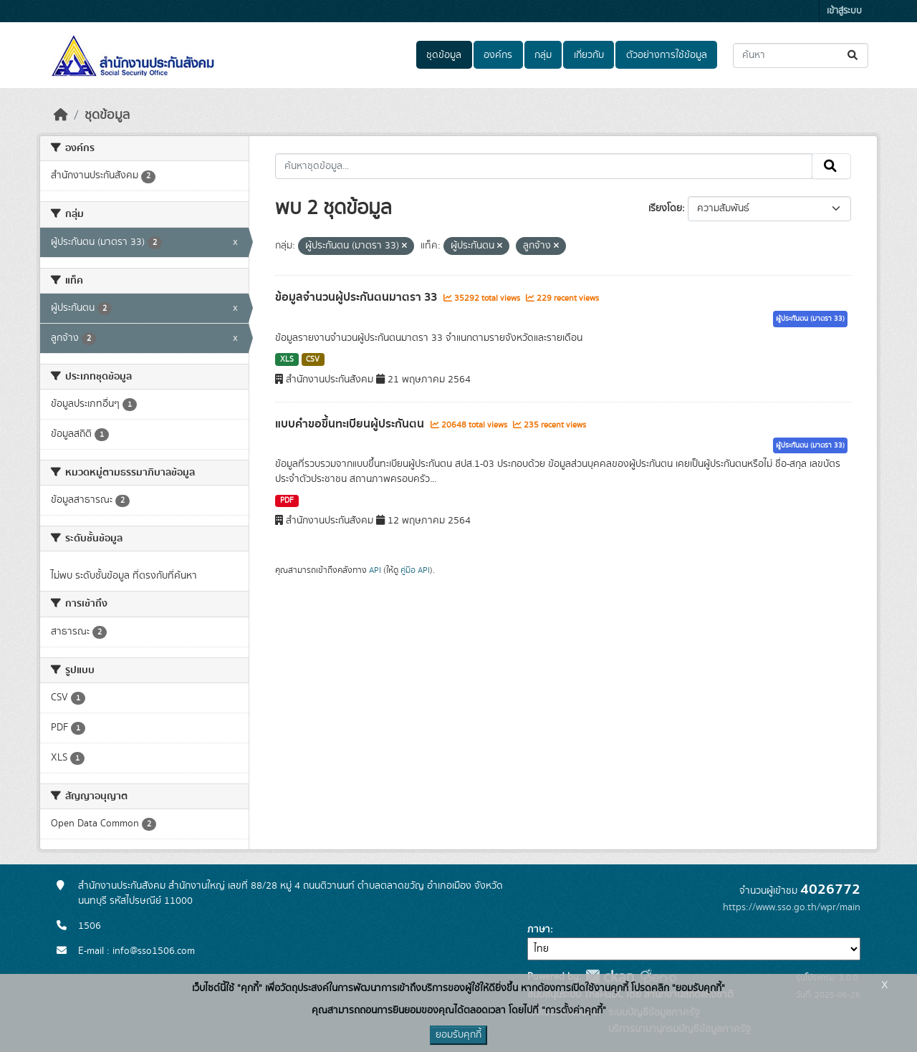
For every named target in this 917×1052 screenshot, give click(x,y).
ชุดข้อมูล (443, 55)
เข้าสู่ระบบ (844, 11)
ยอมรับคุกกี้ (458, 1035)
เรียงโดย (665, 208)
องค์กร (498, 55)
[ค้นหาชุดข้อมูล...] (800, 55)
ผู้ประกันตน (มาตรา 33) (810, 319)
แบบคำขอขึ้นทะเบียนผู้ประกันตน (351, 424)
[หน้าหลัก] (61, 115)
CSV (313, 359)
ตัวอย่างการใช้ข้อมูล (666, 55)
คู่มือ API (415, 570)
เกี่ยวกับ (589, 55)
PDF (287, 500)
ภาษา (538, 929)
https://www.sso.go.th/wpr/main (791, 907)
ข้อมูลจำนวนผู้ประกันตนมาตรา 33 (357, 297)
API (375, 570)
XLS (287, 359)
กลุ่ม (543, 55)
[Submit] (853, 55)
